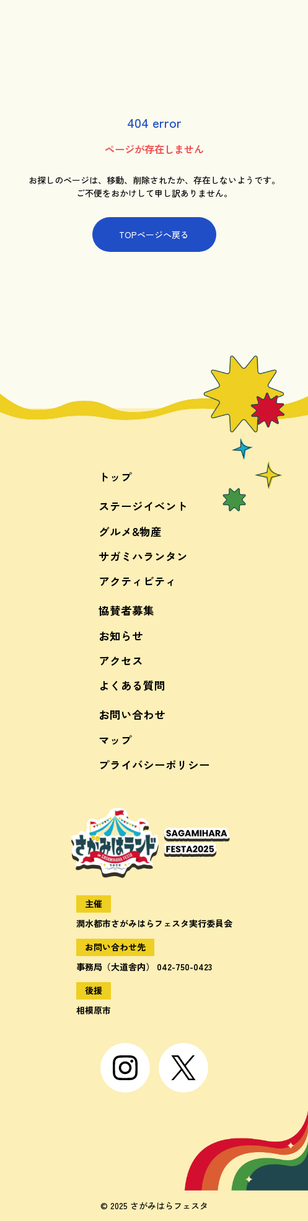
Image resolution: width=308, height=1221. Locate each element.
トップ (115, 477)
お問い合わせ (132, 714)
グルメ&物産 (130, 531)
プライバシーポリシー (154, 764)
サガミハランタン (143, 556)
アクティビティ (138, 581)
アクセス (121, 660)
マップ (115, 740)
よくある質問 (132, 685)
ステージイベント (143, 506)
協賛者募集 (126, 610)
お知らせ (121, 635)
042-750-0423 (184, 966)
